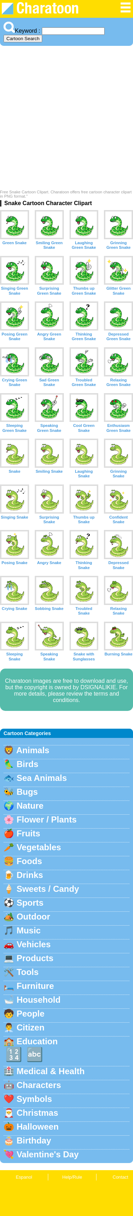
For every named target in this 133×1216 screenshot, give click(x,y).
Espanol (24, 1177)
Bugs (27, 792)
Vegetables (39, 847)
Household (39, 1000)
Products (35, 958)
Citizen (31, 1027)
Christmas (37, 1113)
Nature (30, 805)
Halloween (38, 1126)
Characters (39, 1085)
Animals (32, 750)
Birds (27, 764)
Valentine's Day (48, 1154)
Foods (29, 861)
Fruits (28, 833)
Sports (30, 902)
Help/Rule (72, 1177)
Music (29, 930)
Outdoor (33, 916)
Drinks (30, 875)
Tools (28, 972)
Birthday (34, 1140)
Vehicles (34, 944)
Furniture (35, 986)
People (31, 1013)
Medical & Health (51, 1071)
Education (37, 1041)
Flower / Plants (47, 819)
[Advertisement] (66, 119)
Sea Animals (42, 778)
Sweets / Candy (48, 889)
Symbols (34, 1099)
